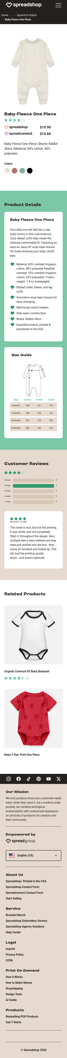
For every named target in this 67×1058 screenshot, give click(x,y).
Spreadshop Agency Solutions (25, 926)
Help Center (13, 932)
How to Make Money (19, 982)
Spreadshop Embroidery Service (26, 920)
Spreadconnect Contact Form (24, 892)
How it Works (14, 977)
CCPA (9, 960)
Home (4, 15)
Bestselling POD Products (22, 1016)
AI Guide (11, 1000)
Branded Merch (16, 915)
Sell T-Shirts (13, 1022)
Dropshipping (14, 988)
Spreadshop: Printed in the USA (26, 881)
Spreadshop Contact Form (22, 887)
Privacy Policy (15, 954)
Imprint (10, 949)
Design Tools (14, 994)
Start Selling (13, 898)
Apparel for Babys (27, 15)
